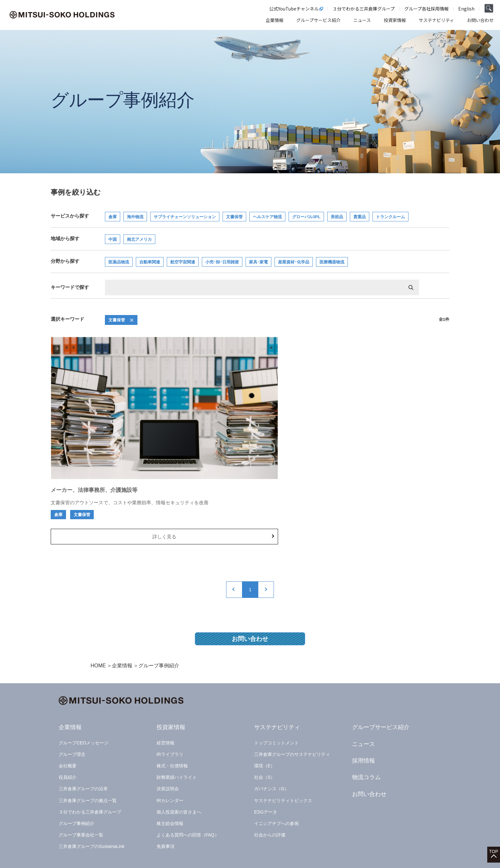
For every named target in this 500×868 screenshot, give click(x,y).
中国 (112, 239)
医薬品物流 (118, 262)
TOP (493, 836)
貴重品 (359, 216)
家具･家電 (258, 262)
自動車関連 (149, 262)
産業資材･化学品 (293, 262)
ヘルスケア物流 (267, 216)
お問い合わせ (250, 587)
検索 (411, 288)
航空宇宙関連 (182, 262)
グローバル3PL (306, 216)
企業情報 (122, 615)
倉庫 (112, 216)
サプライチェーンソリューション (185, 216)
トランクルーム (390, 216)
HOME (98, 615)
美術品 (337, 216)
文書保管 (234, 216)
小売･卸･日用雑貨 (222, 262)
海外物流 (135, 216)
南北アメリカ (139, 239)
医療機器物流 (332, 262)
